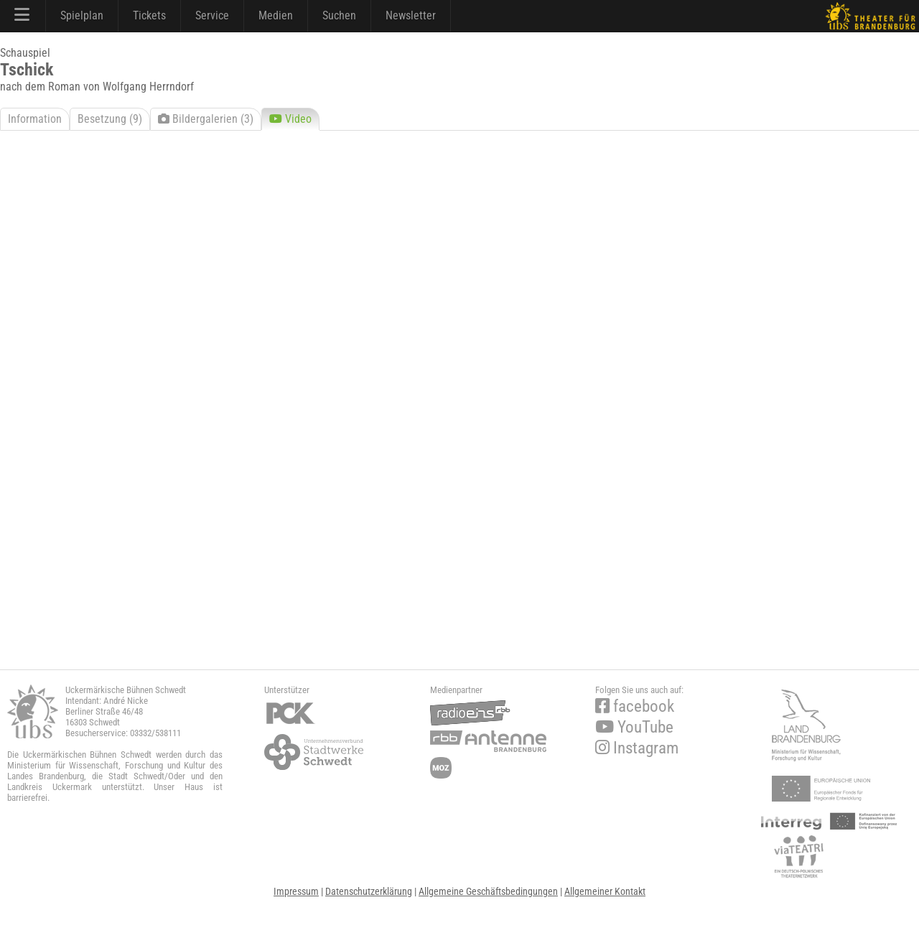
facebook (634, 706)
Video (290, 119)
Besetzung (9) (110, 119)
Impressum (296, 891)
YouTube (634, 727)
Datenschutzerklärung (368, 891)
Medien (275, 15)
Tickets (149, 15)
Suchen (339, 15)
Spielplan (81, 15)
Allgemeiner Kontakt (604, 891)
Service (212, 15)
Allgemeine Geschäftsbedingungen (488, 891)
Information (35, 119)
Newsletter (411, 15)
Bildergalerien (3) (205, 119)
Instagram (636, 748)
